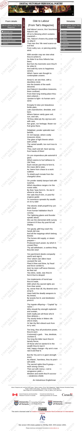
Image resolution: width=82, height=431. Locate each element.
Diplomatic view (8, 32)
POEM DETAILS (24, 29)
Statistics (5, 44)
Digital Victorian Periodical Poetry (41, 3)
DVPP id (64, 46)
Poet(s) (64, 31)
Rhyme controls (7, 38)
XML (63, 49)
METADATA (59, 26)
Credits (64, 34)
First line (64, 40)
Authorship (65, 43)
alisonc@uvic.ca (54, 428)
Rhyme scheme (7, 35)
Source (64, 37)
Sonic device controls (9, 41)
